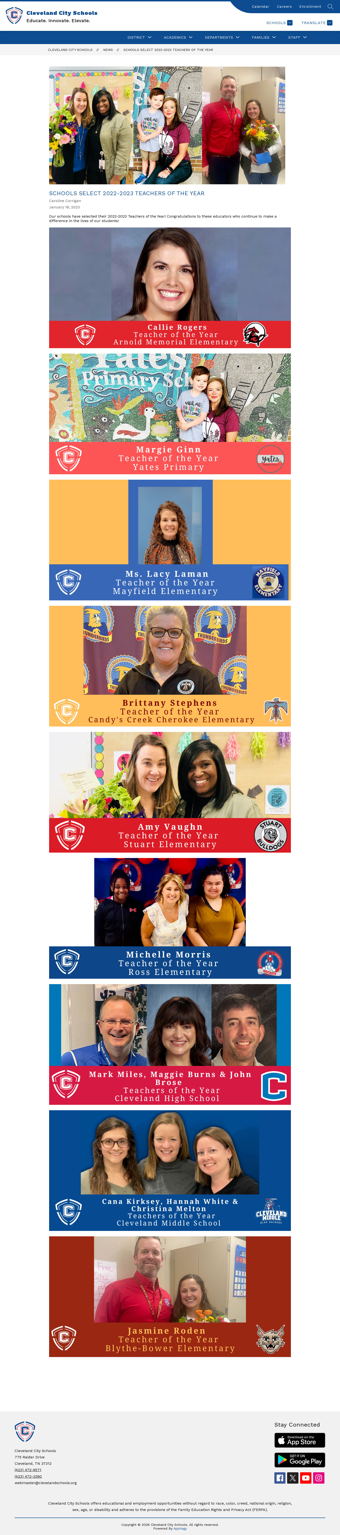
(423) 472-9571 (28, 1470)
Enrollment (310, 6)
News (108, 50)
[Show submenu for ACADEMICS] (175, 37)
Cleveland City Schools (70, 50)
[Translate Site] (316, 23)
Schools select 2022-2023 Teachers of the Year (168, 50)
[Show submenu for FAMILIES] (260, 37)
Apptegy (180, 1528)
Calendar (260, 6)
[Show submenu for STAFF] (294, 37)
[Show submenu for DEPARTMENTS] (219, 37)
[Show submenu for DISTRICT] (136, 37)
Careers (284, 6)
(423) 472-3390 (28, 1476)
